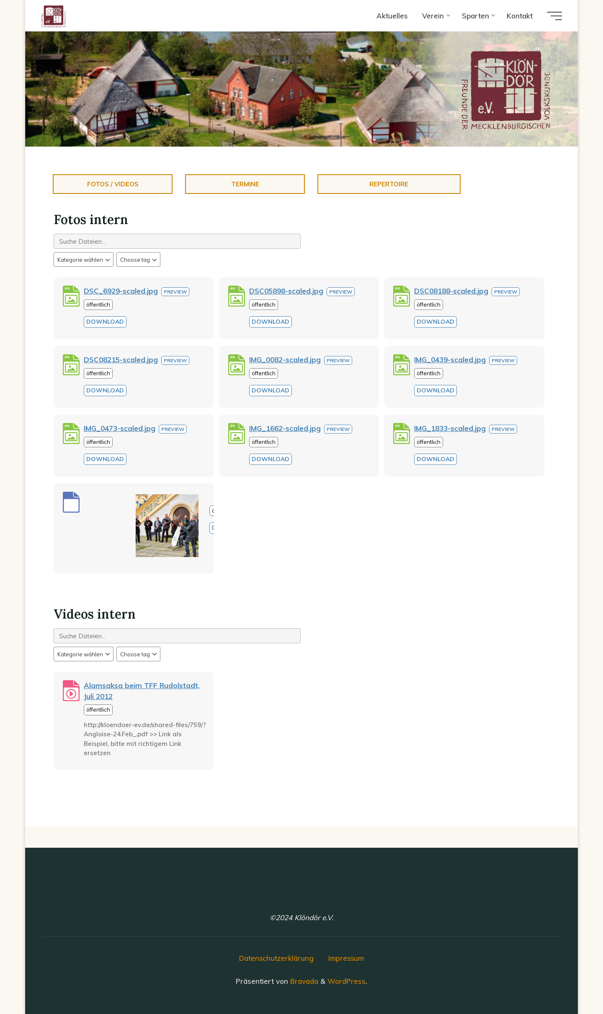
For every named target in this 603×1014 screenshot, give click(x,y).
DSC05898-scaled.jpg (286, 290)
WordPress (346, 980)
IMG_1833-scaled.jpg (450, 428)
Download (105, 321)
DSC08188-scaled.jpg (451, 290)
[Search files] (177, 241)
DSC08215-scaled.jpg (121, 359)
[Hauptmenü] (552, 16)
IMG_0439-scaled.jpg (450, 359)
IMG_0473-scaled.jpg (119, 428)
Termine (245, 184)
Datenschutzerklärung (276, 958)
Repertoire (388, 184)
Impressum (347, 958)
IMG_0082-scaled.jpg (285, 359)
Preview (175, 292)
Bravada (303, 980)
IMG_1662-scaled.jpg (285, 428)
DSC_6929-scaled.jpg (121, 290)
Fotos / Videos (113, 184)
